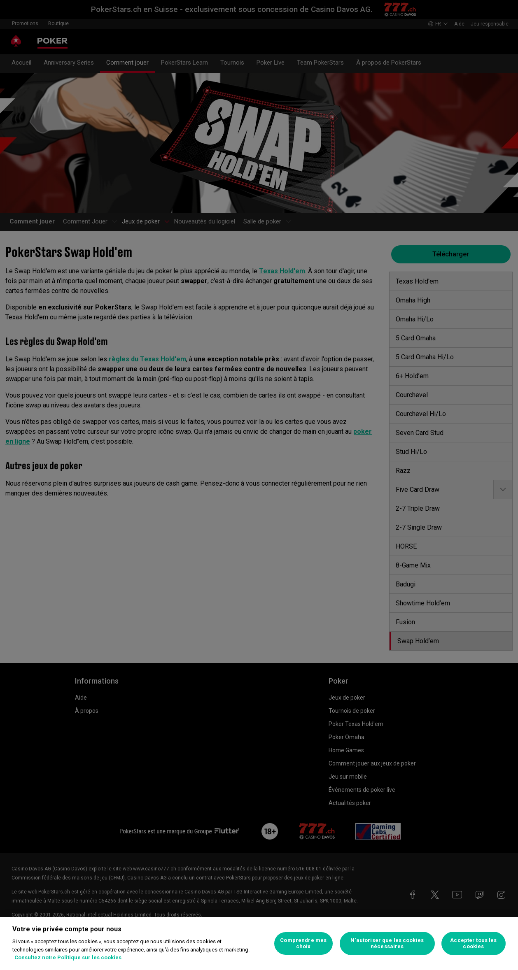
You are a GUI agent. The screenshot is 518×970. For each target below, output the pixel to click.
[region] (259, 943)
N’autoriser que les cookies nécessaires (387, 943)
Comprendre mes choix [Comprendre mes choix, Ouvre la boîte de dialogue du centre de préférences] (303, 943)
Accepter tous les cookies (473, 943)
